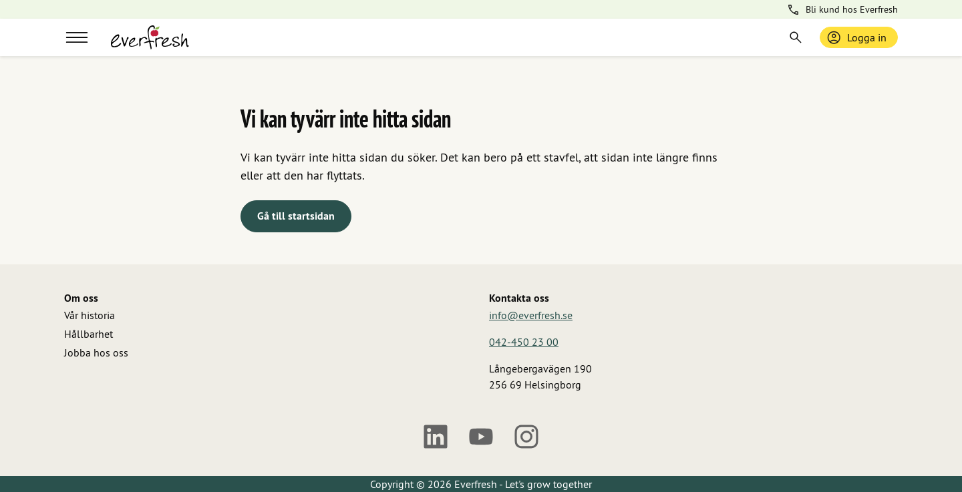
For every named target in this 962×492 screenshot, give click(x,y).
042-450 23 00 (523, 341)
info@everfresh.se (531, 315)
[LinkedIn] (436, 437)
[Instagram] (526, 437)
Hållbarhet (88, 333)
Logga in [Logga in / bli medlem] (856, 37)
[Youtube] (481, 437)
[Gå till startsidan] (150, 37)
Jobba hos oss (96, 352)
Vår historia (89, 315)
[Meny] (77, 37)
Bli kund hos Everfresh (842, 10)
